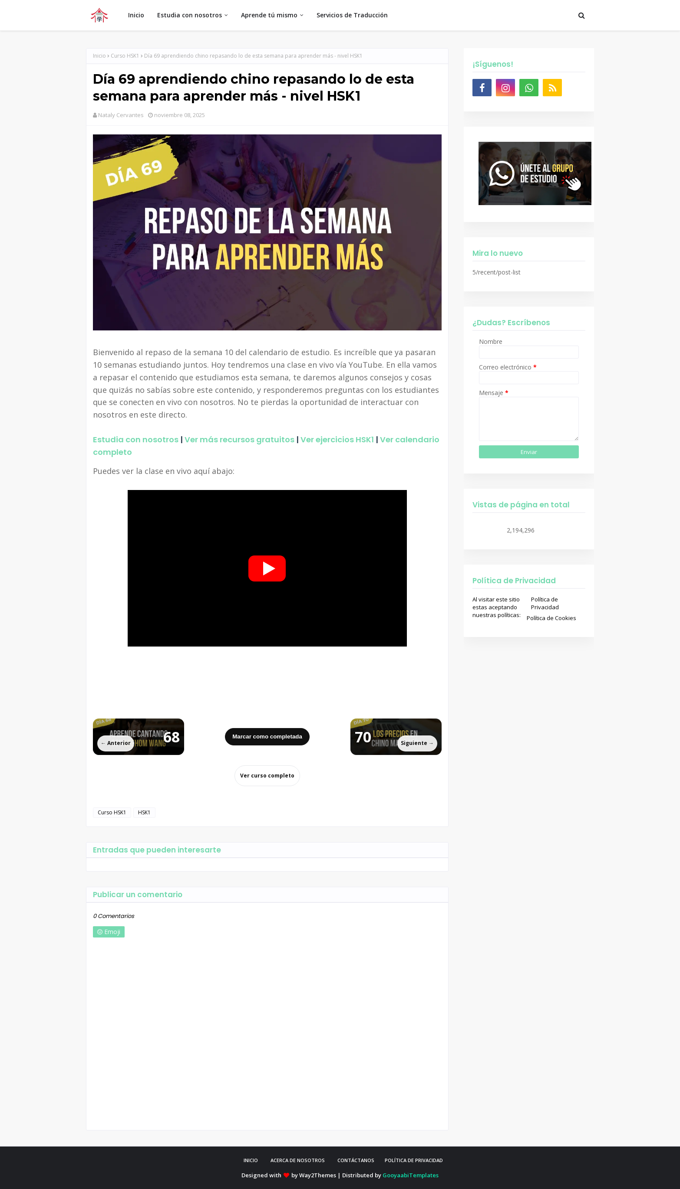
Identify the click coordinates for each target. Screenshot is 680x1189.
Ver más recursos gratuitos (239, 439)
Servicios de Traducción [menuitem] (352, 15)
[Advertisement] (267, 674)
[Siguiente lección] (396, 737)
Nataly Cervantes (121, 115)
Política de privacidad (414, 1160)
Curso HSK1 (125, 55)
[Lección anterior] (138, 737)
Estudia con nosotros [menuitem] (189, 15)
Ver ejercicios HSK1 (337, 439)
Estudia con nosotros (135, 439)
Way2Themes (317, 1175)
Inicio (99, 55)
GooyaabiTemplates (411, 1175)
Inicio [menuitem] (136, 15)
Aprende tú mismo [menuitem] (269, 15)
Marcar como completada (267, 736)
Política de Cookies (551, 618)
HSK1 (144, 812)
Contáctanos (355, 1160)
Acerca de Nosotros (298, 1160)
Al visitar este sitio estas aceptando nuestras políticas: (496, 607)
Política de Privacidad (545, 603)
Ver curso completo (267, 775)
